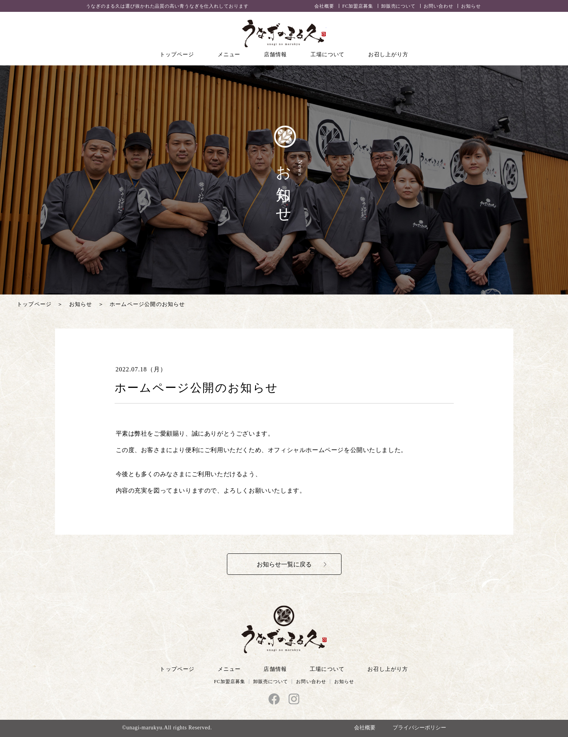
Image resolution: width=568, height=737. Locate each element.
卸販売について (398, 6)
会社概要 (324, 6)
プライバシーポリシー (419, 727)
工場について (328, 54)
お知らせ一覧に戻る (284, 564)
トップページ (177, 54)
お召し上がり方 (388, 54)
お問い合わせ (438, 6)
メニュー (229, 54)
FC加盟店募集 (357, 6)
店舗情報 (275, 54)
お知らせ (471, 6)
